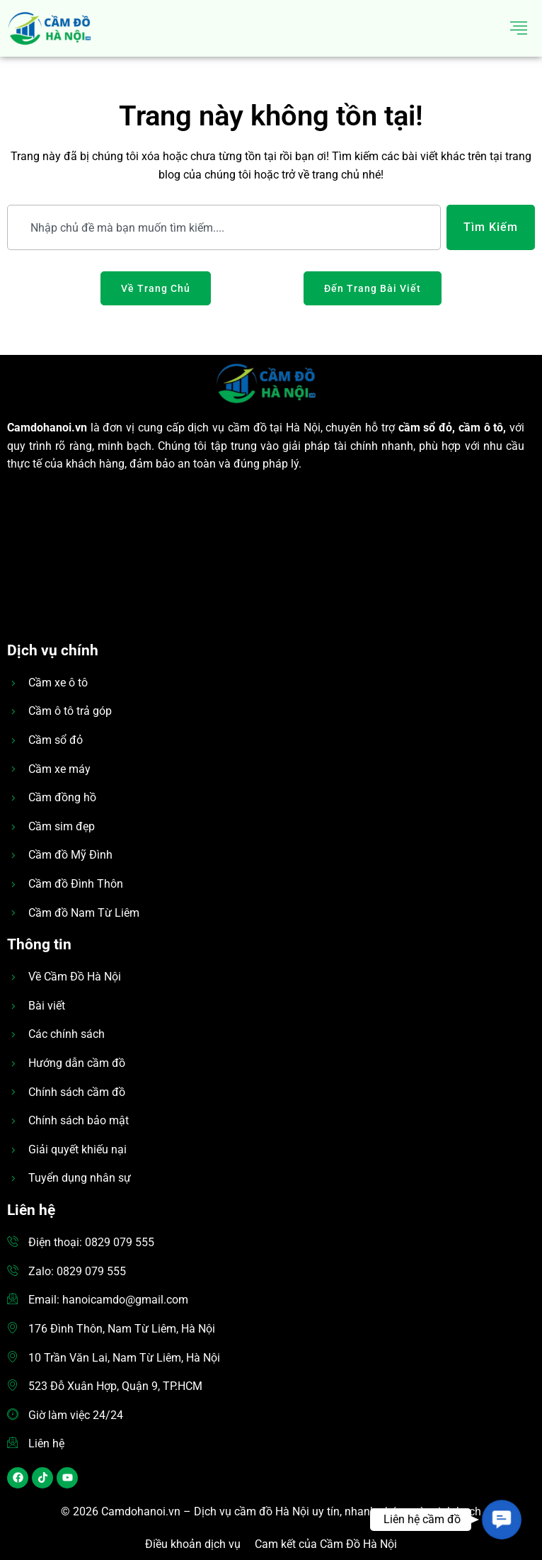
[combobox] (224, 227)
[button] (501, 1519)
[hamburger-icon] (519, 28)
